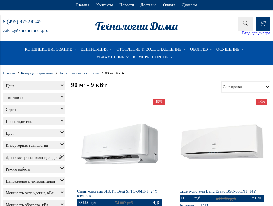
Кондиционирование (37, 73)
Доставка (148, 5)
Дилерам (189, 5)
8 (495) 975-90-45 (22, 22)
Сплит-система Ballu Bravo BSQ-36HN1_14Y (218, 191)
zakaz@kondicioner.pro (25, 30)
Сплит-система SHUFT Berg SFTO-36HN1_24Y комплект (117, 193)
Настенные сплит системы (79, 73)
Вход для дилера (256, 33)
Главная (82, 5)
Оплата (169, 5)
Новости (126, 5)
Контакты (104, 5)
